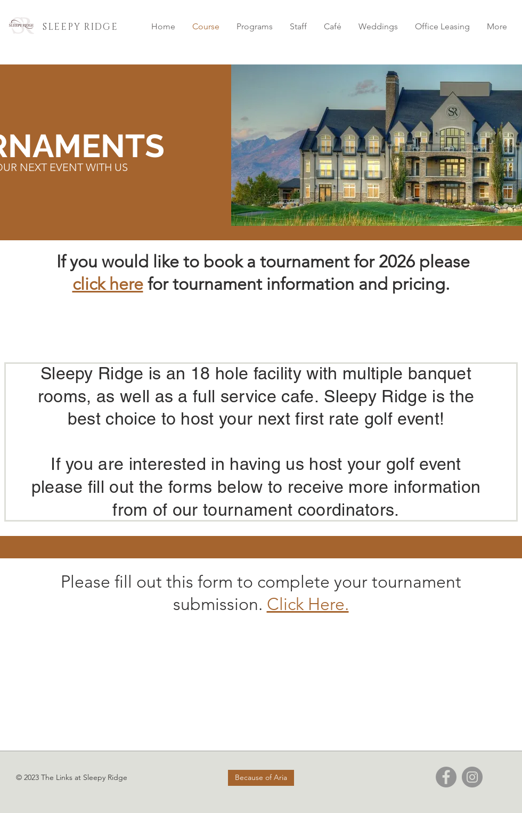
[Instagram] (472, 777)
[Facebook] (446, 777)
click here (107, 284)
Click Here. (308, 604)
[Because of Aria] (261, 778)
